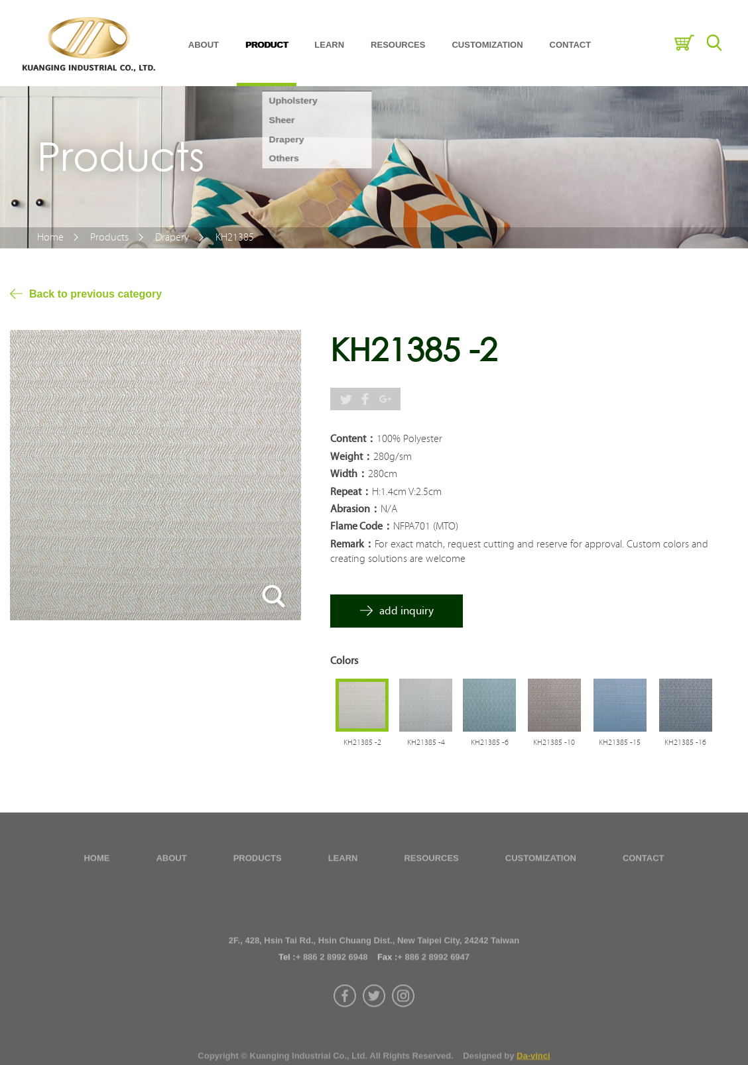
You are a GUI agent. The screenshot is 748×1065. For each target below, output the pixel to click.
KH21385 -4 (426, 742)
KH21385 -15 (620, 742)
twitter (374, 1022)
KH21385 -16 (685, 742)
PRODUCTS (257, 861)
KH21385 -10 (554, 742)
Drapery (172, 237)
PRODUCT (266, 44)
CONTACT (571, 44)
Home (50, 237)
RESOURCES (398, 44)
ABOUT (203, 44)
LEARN (329, 44)
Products (109, 237)
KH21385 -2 (362, 742)
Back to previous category (95, 294)
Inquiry (684, 42)
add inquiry (406, 611)
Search (713, 42)
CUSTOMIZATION (487, 44)
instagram (403, 1022)
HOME (96, 861)
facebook (345, 1022)
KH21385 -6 (490, 742)
